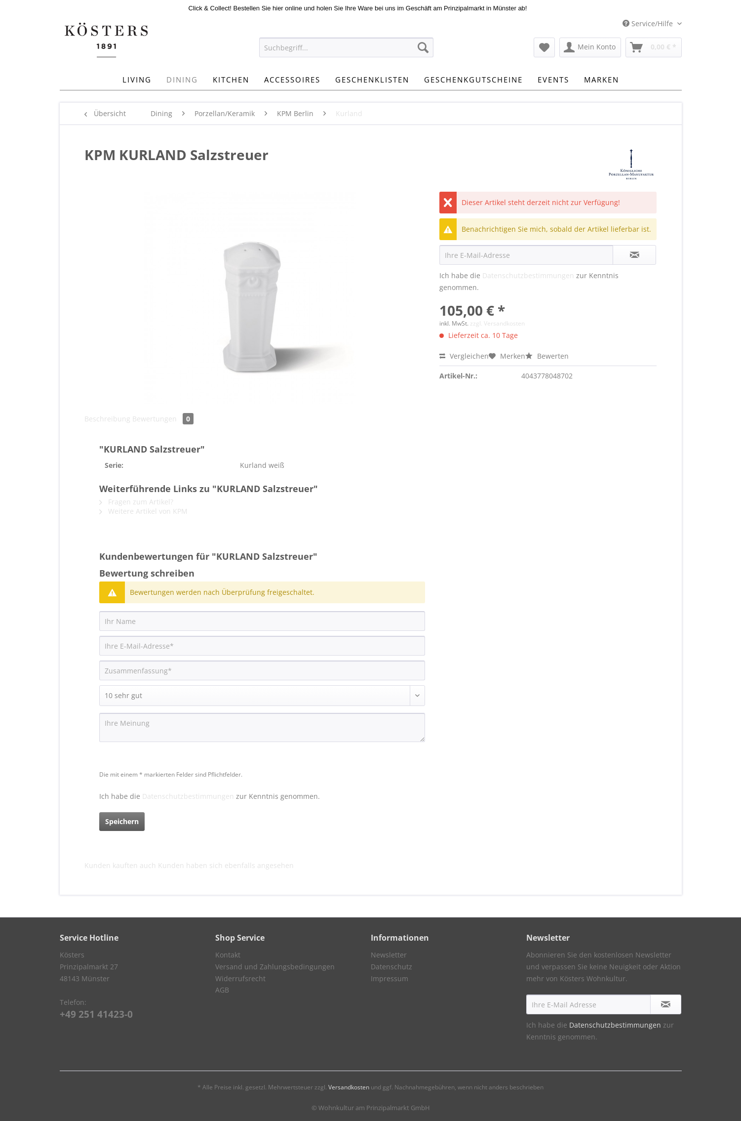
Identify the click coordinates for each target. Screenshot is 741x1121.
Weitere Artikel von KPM (143, 511)
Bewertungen (163, 418)
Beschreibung (107, 418)
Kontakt (227, 954)
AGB (222, 990)
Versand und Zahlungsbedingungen (275, 966)
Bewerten (547, 356)
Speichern (122, 821)
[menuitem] (346, 52)
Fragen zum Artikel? (136, 501)
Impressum (389, 978)
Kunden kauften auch (120, 865)
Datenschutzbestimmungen (528, 275)
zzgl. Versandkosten (497, 323)
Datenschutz (391, 966)
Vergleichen (464, 356)
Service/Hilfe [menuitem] (649, 23)
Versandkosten (348, 1087)
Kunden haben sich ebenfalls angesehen (226, 865)
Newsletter (389, 954)
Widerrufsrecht (240, 978)
